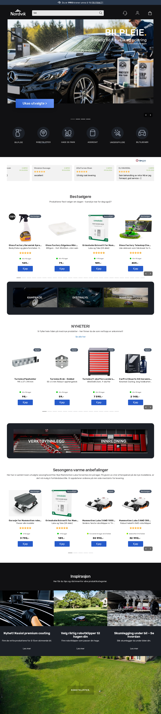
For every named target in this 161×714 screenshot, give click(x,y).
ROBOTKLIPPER (43, 142)
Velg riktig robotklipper (78, 633)
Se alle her (80, 336)
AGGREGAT (93, 136)
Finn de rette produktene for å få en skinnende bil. (27, 640)
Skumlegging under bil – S (133, 633)
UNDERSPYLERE (117, 136)
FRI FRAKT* (97, 2)
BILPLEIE (18, 136)
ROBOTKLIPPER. (80, 690)
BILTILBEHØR (142, 136)
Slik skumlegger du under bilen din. (134, 640)
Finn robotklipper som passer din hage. (80, 640)
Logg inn (137, 13)
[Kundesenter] (125, 13)
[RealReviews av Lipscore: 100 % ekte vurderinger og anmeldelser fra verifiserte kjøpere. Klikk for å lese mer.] (141, 160)
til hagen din (86, 634)
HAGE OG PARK (68, 136)
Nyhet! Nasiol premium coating (27, 633)
